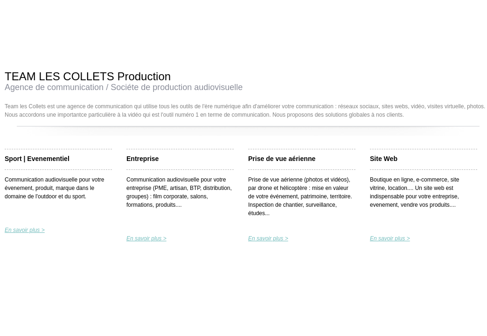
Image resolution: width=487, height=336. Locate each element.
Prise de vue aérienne (281, 158)
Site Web (383, 158)
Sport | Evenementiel (37, 158)
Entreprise (142, 158)
